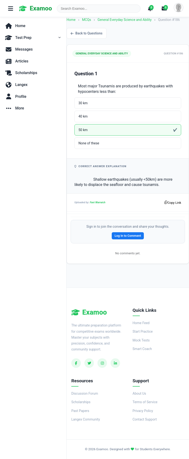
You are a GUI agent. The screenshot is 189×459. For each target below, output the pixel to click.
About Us (139, 393)
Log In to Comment (128, 235)
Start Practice (143, 331)
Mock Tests (141, 340)
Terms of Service (145, 402)
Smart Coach (142, 349)
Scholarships (81, 402)
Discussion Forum (84, 393)
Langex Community (85, 419)
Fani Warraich (97, 202)
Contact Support (145, 419)
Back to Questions (86, 33)
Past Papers (80, 411)
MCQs (86, 20)
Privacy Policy (143, 411)
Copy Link (173, 202)
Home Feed (141, 323)
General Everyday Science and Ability (124, 20)
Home (71, 20)
